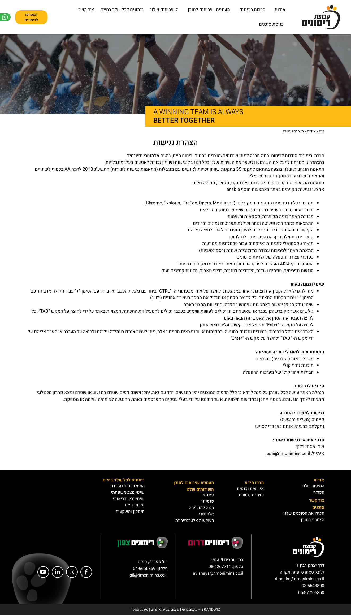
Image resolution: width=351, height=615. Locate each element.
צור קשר (86, 9)
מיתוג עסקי (139, 609)
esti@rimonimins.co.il (288, 453)
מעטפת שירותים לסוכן (207, 9)
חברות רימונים (251, 9)
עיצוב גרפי (189, 609)
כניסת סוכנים (271, 24)
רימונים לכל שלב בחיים (122, 9)
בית (321, 131)
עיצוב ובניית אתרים (165, 609)
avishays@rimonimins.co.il (218, 573)
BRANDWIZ (210, 609)
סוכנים (318, 507)
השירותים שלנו (164, 9)
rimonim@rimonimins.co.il (299, 579)
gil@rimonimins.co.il (148, 575)
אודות (278, 9)
